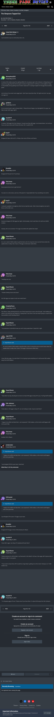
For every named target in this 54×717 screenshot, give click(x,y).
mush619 (9, 118)
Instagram (26, 10)
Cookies (38, 705)
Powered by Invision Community (27, 707)
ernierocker (9, 445)
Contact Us (32, 705)
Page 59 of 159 (27, 25)
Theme (15, 705)
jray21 (8, 133)
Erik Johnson (10, 403)
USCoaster (9, 497)
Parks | (8, 10)
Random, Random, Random (18, 20)
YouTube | (21, 10)
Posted (11, 34)
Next (48, 25)
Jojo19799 (9, 336)
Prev (5, 25)
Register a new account (27, 630)
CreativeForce (10, 306)
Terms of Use (6, 713)
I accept (47, 713)
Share (13, 674)
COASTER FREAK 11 (8, 18)
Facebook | (16, 10)
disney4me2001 (11, 76)
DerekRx (8, 168)
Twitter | (12, 10)
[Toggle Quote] (4, 342)
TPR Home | (3, 10)
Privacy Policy (23, 705)
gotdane (8, 103)
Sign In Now (27, 641)
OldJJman (9, 181)
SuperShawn (10, 236)
